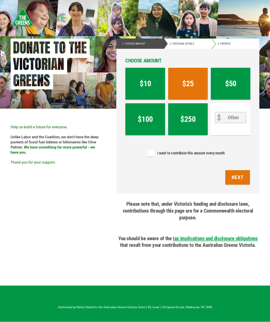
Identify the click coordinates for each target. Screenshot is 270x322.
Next (238, 177)
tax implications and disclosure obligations (215, 239)
